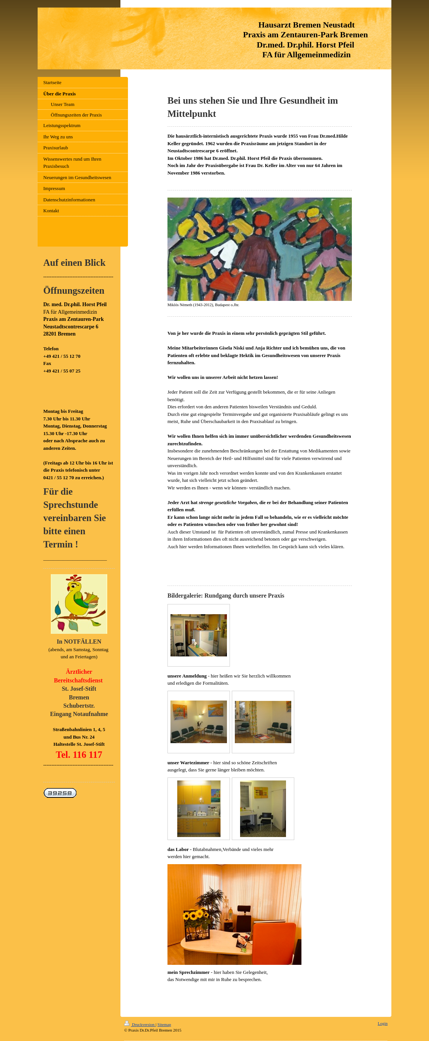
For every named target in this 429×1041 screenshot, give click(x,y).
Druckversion (139, 1024)
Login (383, 1023)
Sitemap (164, 1024)
